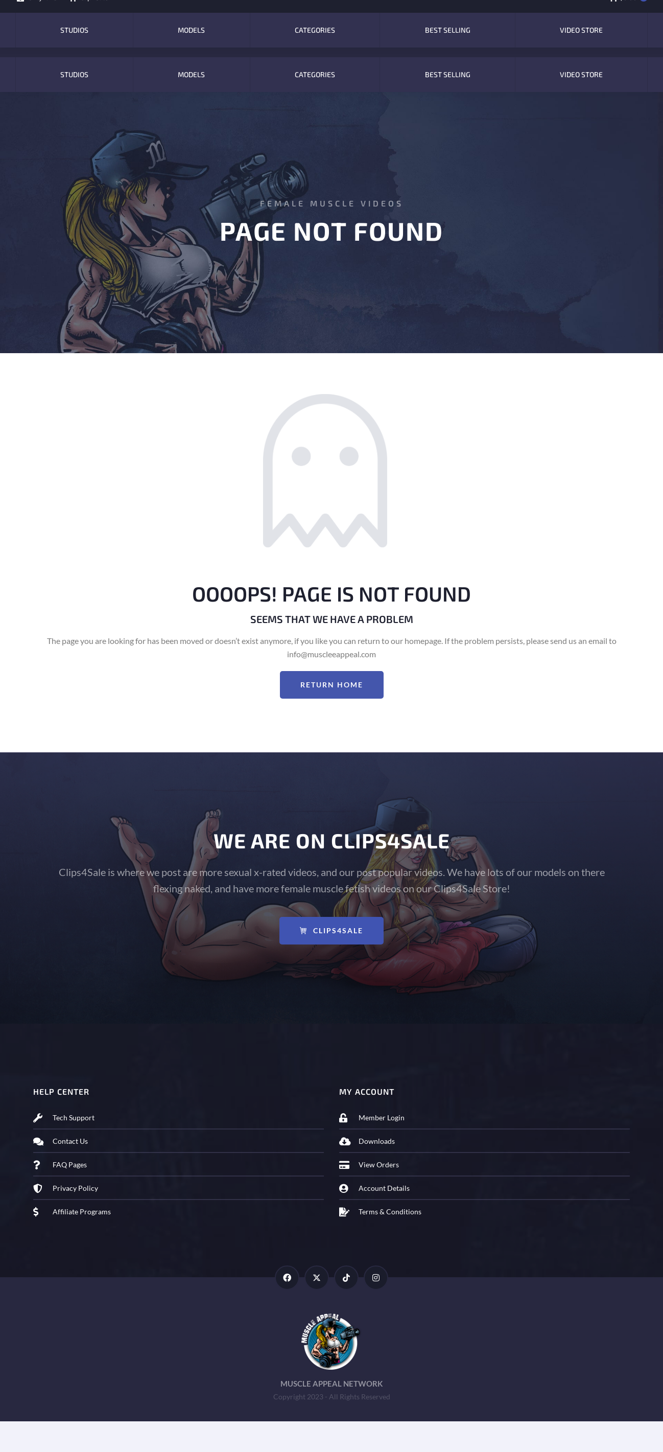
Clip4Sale (87, 15)
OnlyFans (36, 15)
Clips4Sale (331, 961)
